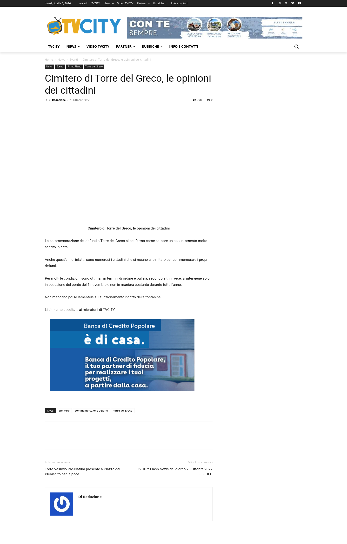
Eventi (74, 60)
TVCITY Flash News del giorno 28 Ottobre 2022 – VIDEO (175, 471)
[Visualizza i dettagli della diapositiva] (214, 28)
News (61, 60)
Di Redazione (57, 100)
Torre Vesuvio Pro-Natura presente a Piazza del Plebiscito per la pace (82, 471)
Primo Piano (74, 66)
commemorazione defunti (91, 410)
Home (49, 60)
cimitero (64, 410)
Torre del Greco (94, 66)
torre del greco (122, 410)
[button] (296, 46)
